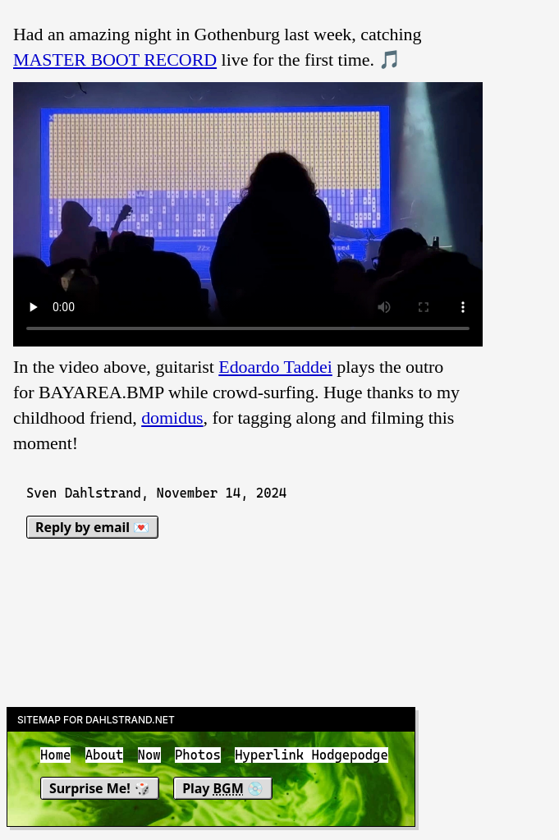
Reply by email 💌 (92, 527)
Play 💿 (222, 788)
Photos (198, 755)
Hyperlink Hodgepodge (311, 755)
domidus (172, 417)
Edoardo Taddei (275, 366)
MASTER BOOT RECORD (115, 59)
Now (149, 755)
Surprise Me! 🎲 (99, 788)
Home (55, 755)
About (104, 755)
